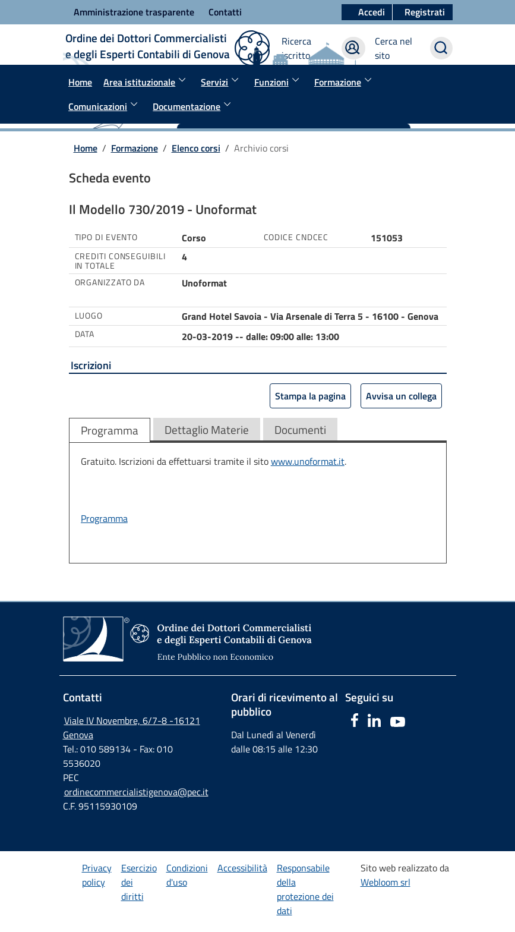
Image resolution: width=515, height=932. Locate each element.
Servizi (221, 81)
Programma (109, 430)
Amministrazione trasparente (134, 12)
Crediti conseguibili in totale (120, 261)
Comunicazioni (104, 105)
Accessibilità (242, 868)
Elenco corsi (196, 148)
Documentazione (194, 105)
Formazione (344, 81)
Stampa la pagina (310, 396)
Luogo (89, 315)
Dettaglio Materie (207, 429)
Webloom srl (385, 882)
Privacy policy (97, 875)
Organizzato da (110, 282)
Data (85, 334)
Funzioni (278, 81)
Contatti (225, 12)
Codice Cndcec (296, 237)
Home (80, 82)
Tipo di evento (106, 237)
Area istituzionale (146, 81)
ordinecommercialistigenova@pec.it (136, 792)
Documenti (300, 429)
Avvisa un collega (401, 396)
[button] (422, 12)
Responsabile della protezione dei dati (305, 889)
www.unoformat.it (308, 461)
